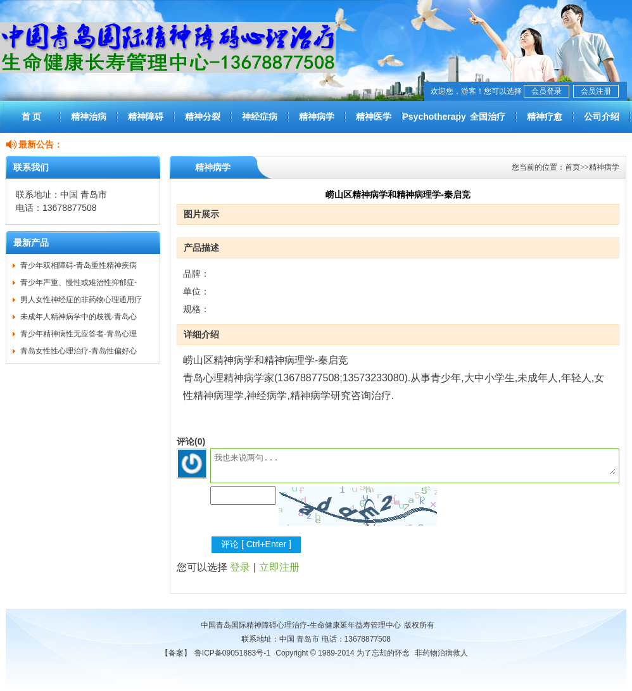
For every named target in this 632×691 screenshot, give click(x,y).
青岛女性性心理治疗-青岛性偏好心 (78, 350)
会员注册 (596, 91)
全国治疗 (487, 116)
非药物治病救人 (441, 653)
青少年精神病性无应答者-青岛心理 (78, 333)
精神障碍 (145, 116)
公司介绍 (601, 116)
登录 (240, 567)
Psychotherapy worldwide (430, 122)
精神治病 (88, 116)
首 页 (32, 116)
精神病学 (316, 116)
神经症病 (259, 116)
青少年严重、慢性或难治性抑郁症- (78, 282)
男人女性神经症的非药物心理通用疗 (81, 299)
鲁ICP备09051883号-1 (232, 653)
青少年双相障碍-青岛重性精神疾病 (78, 265)
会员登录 (546, 91)
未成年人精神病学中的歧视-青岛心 (78, 316)
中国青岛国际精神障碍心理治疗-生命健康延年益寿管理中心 (301, 625)
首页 (572, 167)
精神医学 (373, 116)
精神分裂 (202, 116)
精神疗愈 (544, 116)
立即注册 (279, 567)
